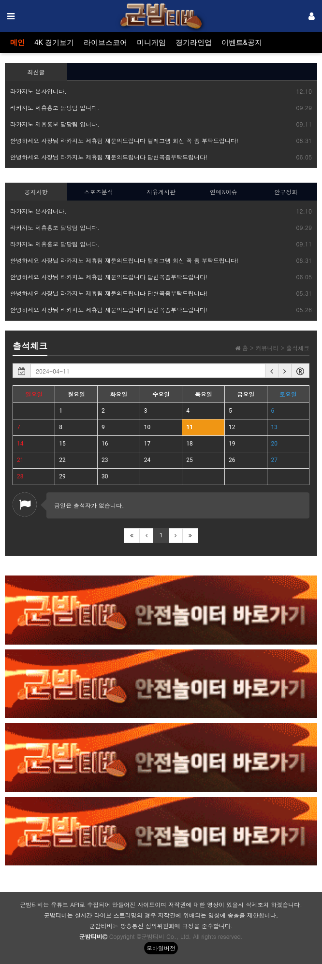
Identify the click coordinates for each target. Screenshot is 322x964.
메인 (17, 42)
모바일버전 (161, 948)
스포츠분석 (98, 191)
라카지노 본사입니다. (38, 91)
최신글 (36, 72)
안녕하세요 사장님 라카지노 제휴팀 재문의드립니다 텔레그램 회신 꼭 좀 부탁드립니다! (124, 140)
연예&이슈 (223, 191)
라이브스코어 (105, 42)
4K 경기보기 (54, 42)
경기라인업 (194, 42)
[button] (271, 370)
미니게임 (151, 42)
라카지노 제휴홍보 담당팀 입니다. (55, 107)
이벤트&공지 (241, 42)
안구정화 (285, 191)
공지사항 (36, 191)
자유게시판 (161, 191)
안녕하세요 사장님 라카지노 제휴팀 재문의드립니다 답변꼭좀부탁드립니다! (108, 157)
